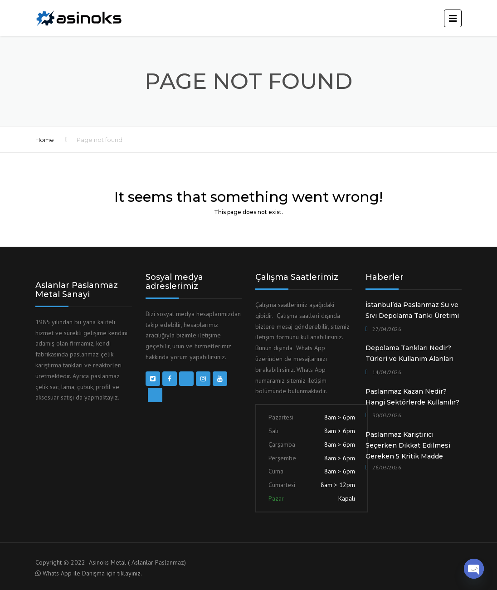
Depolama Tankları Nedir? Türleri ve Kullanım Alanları (409, 353)
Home (44, 139)
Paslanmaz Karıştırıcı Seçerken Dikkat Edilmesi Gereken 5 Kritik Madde (407, 445)
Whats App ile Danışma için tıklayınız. (92, 573)
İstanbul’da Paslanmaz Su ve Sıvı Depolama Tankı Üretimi (412, 310)
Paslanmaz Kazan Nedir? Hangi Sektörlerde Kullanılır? (412, 396)
